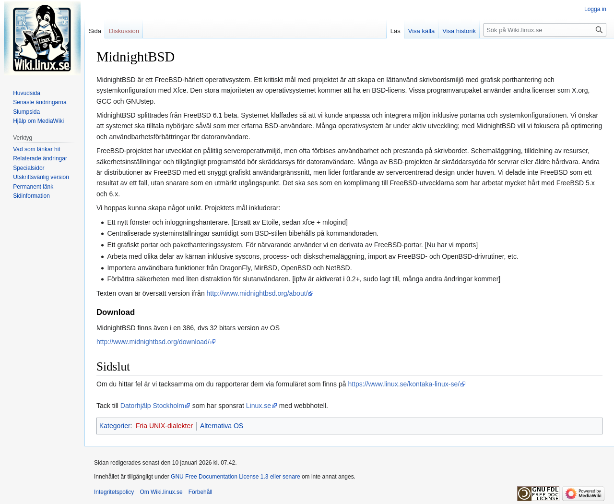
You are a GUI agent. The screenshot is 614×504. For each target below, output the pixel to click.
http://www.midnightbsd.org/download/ (153, 342)
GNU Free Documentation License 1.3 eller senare (235, 476)
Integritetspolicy (114, 492)
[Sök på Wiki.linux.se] (545, 29)
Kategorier (114, 426)
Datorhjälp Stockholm (152, 405)
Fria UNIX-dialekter (164, 426)
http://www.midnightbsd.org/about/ (257, 293)
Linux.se (258, 405)
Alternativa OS (221, 426)
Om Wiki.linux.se (161, 492)
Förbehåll (201, 492)
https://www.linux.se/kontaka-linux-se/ (404, 384)
